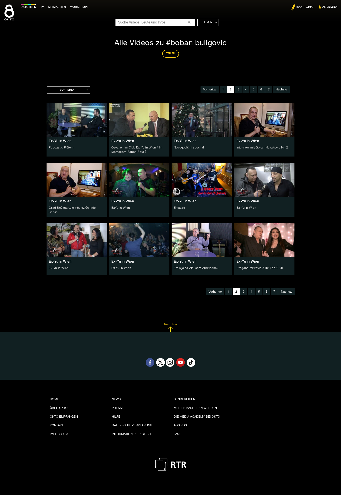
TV (42, 6)
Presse (118, 408)
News (116, 399)
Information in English (131, 434)
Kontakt (57, 425)
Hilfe (116, 416)
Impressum (59, 434)
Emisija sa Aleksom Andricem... (196, 268)
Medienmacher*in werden (195, 408)
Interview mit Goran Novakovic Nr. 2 (262, 147)
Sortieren (74, 90)
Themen (209, 22)
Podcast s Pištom (61, 147)
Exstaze (179, 207)
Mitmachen (57, 6)
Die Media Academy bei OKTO (197, 416)
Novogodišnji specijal (189, 147)
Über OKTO (59, 408)
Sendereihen (184, 399)
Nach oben (170, 327)
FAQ (177, 434)
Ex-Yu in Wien (60, 141)
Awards (180, 425)
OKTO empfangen (64, 416)
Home (54, 399)
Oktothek (28, 6)
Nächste (281, 89)
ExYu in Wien (120, 207)
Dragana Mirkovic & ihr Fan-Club (259, 268)
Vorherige (209, 89)
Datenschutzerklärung (132, 425)
